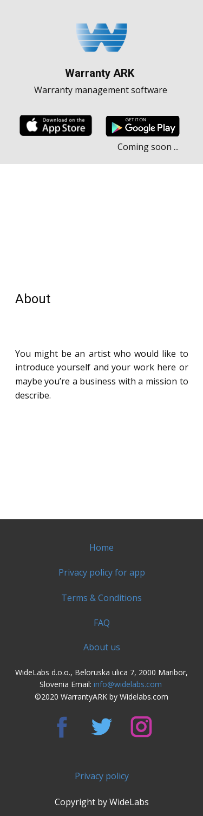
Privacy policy (102, 776)
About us (101, 647)
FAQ (102, 623)
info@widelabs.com (129, 684)
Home (101, 547)
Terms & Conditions (101, 598)
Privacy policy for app (101, 572)
